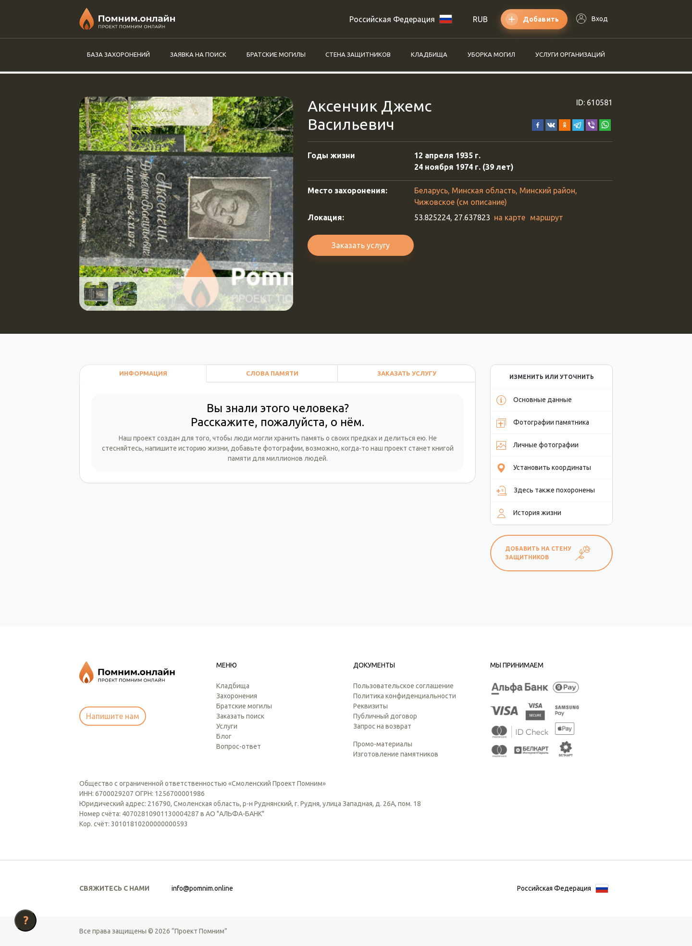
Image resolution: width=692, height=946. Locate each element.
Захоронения (236, 696)
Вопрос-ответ (238, 746)
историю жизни (203, 448)
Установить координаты (543, 468)
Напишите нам (112, 716)
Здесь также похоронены (545, 490)
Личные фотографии (537, 445)
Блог (224, 736)
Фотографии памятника (542, 423)
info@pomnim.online (202, 888)
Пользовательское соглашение (403, 686)
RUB (480, 19)
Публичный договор (385, 716)
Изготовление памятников (395, 754)
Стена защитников (358, 54)
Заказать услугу (361, 245)
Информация (143, 373)
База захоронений (118, 54)
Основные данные (534, 400)
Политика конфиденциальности (404, 696)
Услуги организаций (570, 54)
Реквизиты (370, 706)
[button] (538, 124)
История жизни (528, 513)
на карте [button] (509, 217)
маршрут (546, 217)
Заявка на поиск (198, 54)
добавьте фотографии (267, 448)
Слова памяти (272, 373)
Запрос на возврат (382, 726)
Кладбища (429, 54)
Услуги (226, 726)
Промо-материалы (382, 744)
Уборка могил (491, 54)
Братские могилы (276, 54)
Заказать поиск (240, 716)
